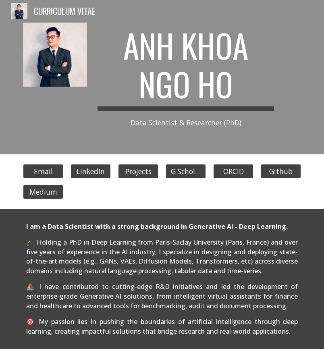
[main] (185, 77)
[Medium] (43, 191)
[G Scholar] (186, 171)
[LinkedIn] (90, 171)
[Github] (281, 171)
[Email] (43, 171)
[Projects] (138, 171)
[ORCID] (233, 171)
